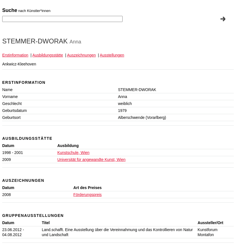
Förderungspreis (87, 194)
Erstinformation (15, 55)
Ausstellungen (112, 55)
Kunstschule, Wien (73, 152)
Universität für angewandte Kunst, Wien (91, 159)
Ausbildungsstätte (47, 55)
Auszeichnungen (81, 55)
